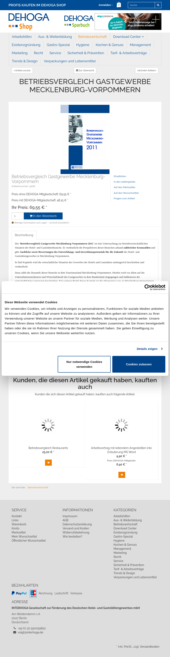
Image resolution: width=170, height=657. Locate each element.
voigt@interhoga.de (30, 632)
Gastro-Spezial (58, 45)
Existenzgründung (26, 45)
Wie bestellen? (72, 536)
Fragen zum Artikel (124, 198)
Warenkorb (19, 524)
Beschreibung (24, 235)
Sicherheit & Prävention (85, 53)
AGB (65, 520)
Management (140, 45)
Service (55, 53)
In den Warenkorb (43, 216)
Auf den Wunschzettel (126, 193)
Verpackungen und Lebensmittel (70, 61)
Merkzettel (19, 532)
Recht (38, 53)
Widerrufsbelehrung (76, 532)
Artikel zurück (22, 70)
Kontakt (17, 516)
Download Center (128, 37)
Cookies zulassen (139, 364)
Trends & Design (25, 61)
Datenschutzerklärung (77, 524)
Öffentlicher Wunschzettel (29, 540)
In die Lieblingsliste (124, 181)
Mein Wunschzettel (24, 536)
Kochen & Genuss (109, 45)
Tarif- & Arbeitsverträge (128, 53)
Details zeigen (147, 348)
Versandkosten (149, 646)
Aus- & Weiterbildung (55, 37)
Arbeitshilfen (22, 37)
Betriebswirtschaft (92, 37)
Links (15, 520)
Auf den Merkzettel (124, 187)
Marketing (20, 53)
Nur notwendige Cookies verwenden (84, 364)
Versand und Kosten (76, 528)
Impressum (70, 516)
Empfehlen (120, 176)
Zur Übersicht (85, 70)
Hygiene (82, 45)
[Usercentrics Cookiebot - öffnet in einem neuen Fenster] (147, 287)
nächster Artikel (146, 70)
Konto (15, 528)
